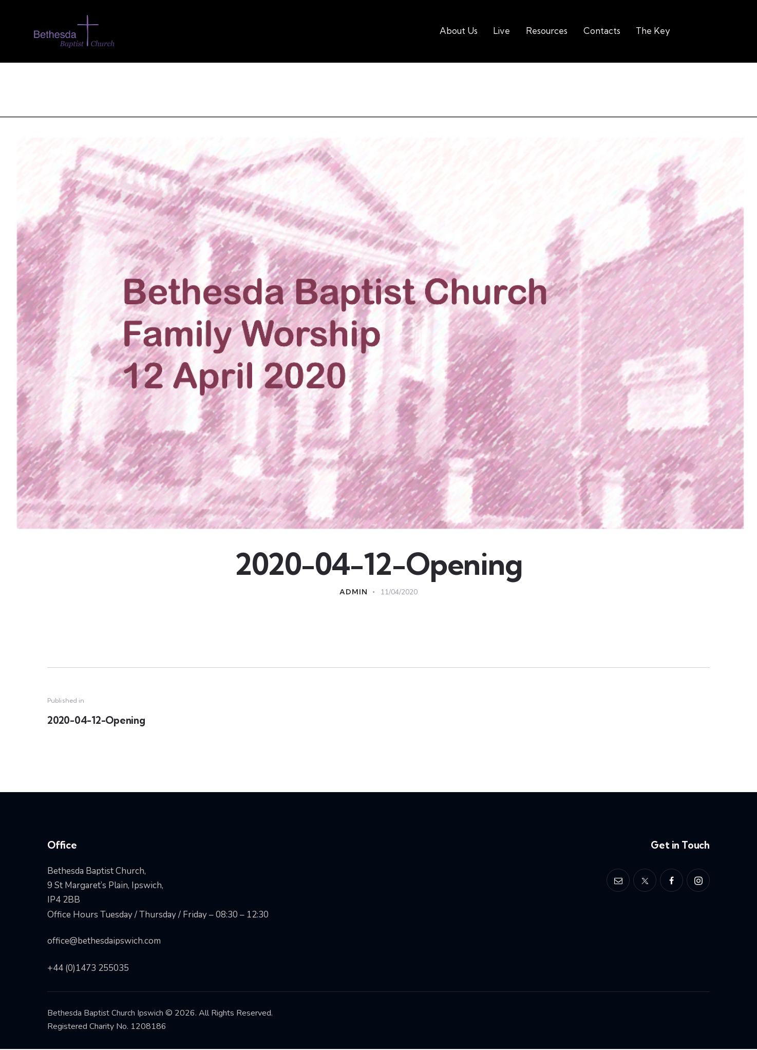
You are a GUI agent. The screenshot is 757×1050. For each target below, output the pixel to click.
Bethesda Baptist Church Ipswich (106, 1014)
